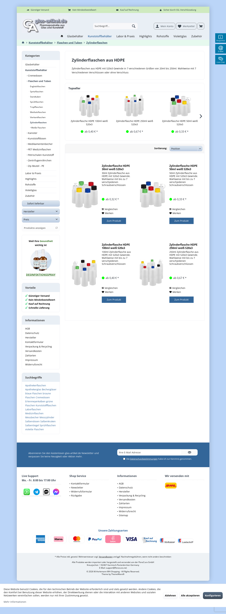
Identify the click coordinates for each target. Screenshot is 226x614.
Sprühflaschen (36, 101)
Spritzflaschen (36, 91)
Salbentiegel (32, 428)
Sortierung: (160, 148)
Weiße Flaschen (38, 127)
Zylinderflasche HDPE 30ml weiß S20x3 (116, 167)
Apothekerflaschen (35, 388)
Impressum (31, 363)
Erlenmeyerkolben (35, 404)
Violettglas (31, 190)
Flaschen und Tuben (39, 81)
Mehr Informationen (15, 601)
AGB (27, 331)
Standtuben (35, 96)
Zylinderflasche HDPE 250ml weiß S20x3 (134, 122)
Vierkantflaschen (37, 117)
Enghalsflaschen (37, 86)
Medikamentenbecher (40, 144)
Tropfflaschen (36, 107)
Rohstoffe (30, 184)
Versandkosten (33, 354)
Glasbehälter (32, 64)
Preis (26, 222)
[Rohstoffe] (162, 36)
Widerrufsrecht (33, 367)
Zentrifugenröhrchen (39, 160)
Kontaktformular (34, 345)
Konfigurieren (213, 595)
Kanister (32, 133)
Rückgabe (76, 498)
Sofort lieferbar (35, 206)
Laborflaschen (33, 412)
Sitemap (123, 518)
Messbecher (32, 420)
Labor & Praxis (33, 173)
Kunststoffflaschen (46, 408)
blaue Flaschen (33, 396)
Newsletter (77, 490)
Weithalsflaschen (38, 112)
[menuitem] (200, 26)
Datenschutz (32, 336)
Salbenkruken (48, 424)
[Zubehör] (196, 36)
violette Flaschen (34, 432)
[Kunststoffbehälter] (100, 36)
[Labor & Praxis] (125, 36)
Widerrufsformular (81, 494)
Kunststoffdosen (36, 138)
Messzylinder (47, 420)
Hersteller (29, 214)
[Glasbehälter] (75, 36)
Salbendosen (32, 424)
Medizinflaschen (34, 416)
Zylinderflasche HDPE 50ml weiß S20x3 (180, 122)
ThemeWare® (117, 577)
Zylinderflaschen (38, 122)
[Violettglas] (180, 36)
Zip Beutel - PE (35, 165)
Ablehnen (170, 595)
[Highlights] (145, 36)
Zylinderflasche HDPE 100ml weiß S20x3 (89, 122)
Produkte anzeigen (41, 231)
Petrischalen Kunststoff (40, 154)
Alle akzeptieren (190, 595)
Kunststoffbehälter (36, 70)
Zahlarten (30, 358)
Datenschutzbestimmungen (144, 462)
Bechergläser (49, 392)
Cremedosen (34, 75)
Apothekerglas (33, 392)
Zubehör (30, 195)
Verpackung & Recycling (38, 349)
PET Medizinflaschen (39, 149)
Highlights (31, 178)
